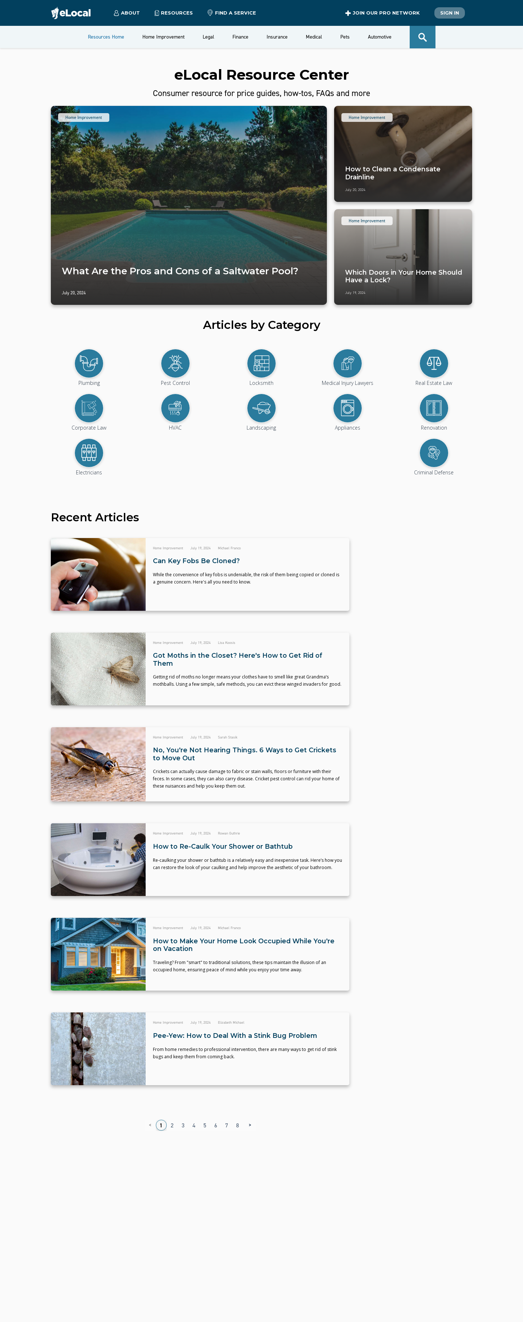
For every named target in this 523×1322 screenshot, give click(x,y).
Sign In (449, 13)
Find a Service (231, 13)
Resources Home (106, 36)
